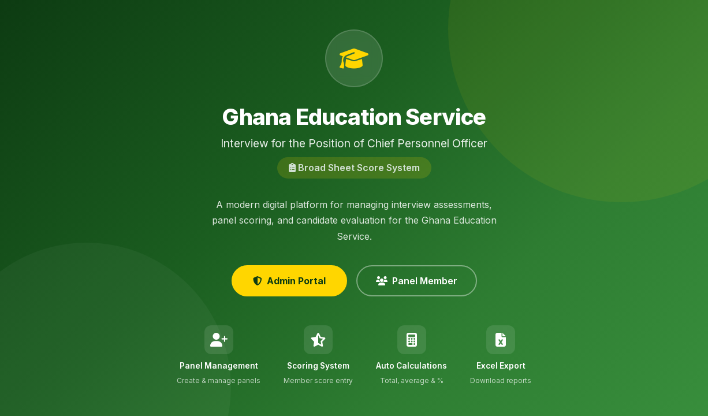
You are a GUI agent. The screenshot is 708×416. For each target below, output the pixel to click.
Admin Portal (289, 281)
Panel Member (416, 281)
